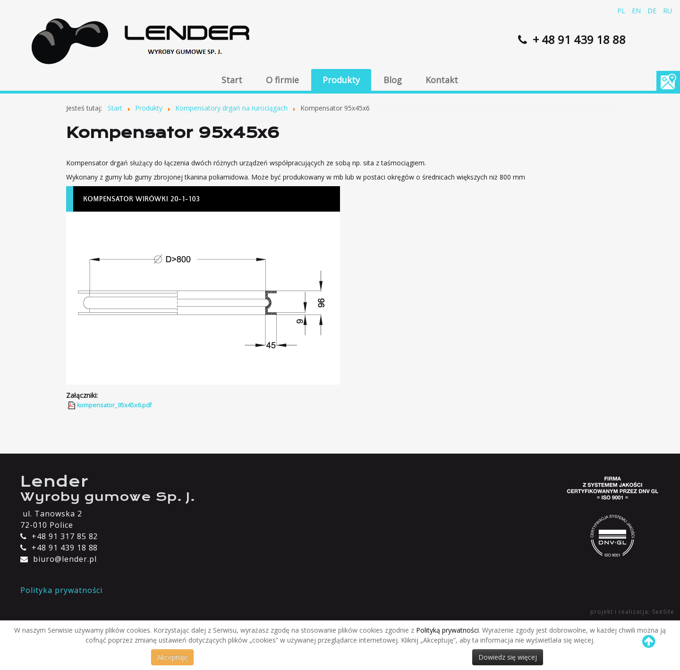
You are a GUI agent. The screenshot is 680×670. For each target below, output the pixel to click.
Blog (392, 80)
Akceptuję (172, 657)
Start (231, 80)
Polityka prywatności (61, 590)
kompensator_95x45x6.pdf (114, 405)
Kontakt (441, 80)
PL (622, 10)
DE (652, 10)
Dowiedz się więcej (507, 657)
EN (637, 10)
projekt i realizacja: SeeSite (632, 612)
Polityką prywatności (447, 630)
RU (667, 10)
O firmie (282, 80)
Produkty (341, 80)
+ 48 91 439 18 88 (578, 39)
